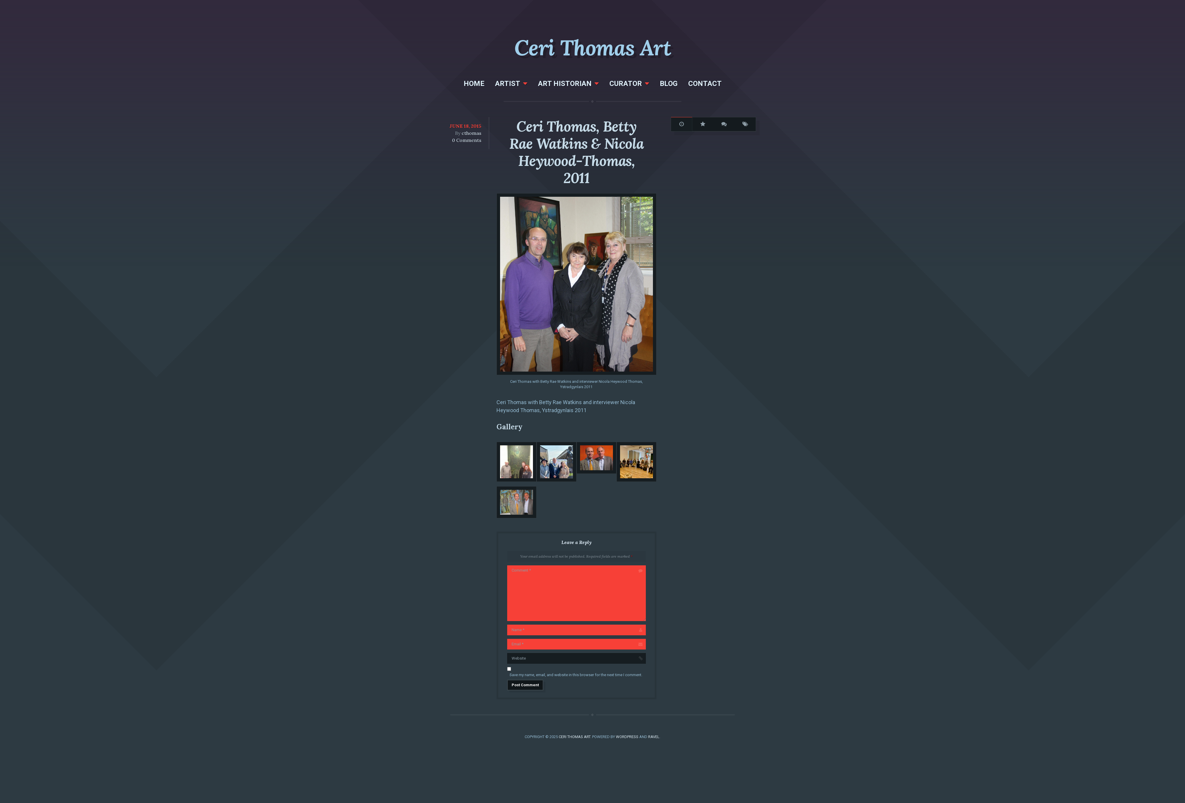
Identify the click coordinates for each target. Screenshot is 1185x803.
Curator (625, 83)
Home (474, 83)
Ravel (653, 737)
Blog (669, 83)
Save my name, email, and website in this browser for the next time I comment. (576, 675)
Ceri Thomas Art (592, 47)
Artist (507, 83)
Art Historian (565, 83)
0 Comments (466, 140)
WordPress (627, 737)
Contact (705, 83)
